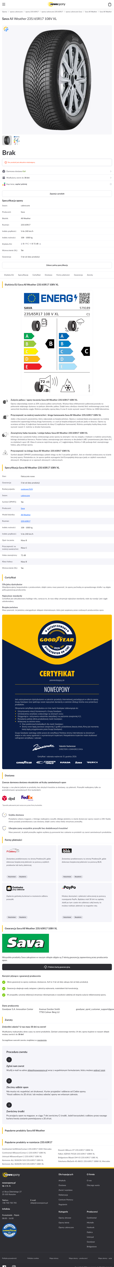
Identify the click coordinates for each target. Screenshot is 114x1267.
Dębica (90, 1232)
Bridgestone (92, 1247)
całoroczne (25, 496)
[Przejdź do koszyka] (110, 4)
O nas (89, 1180)
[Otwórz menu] (3, 4)
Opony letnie (64, 1223)
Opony (4, 12)
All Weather (26, 515)
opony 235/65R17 (32, 12)
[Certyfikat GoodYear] (9, 1230)
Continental (91, 1218)
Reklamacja (63, 1195)
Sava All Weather (91, 12)
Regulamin (63, 1204)
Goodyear (91, 1242)
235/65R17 (25, 521)
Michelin (90, 1223)
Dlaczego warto (93, 1185)
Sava (23, 508)
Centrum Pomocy (66, 1200)
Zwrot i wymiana (65, 1190)
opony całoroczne (16, 12)
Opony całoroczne (66, 1227)
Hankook (90, 1227)
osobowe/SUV (27, 489)
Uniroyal (90, 1237)
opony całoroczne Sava (74, 12)
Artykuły (62, 1180)
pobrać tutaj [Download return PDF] (99, 1070)
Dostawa (62, 1185)
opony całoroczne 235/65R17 (52, 12)
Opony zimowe (65, 1218)
